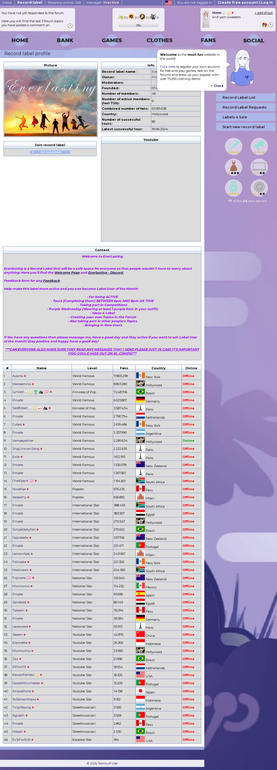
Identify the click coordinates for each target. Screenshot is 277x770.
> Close (217, 86)
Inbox (7, 2)
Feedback (51, 281)
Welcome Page (67, 273)
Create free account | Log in (245, 2)
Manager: (103, 2)
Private (157, 77)
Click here (167, 67)
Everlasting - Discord (106, 273)
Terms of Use (107, 763)
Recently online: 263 (64, 2)
